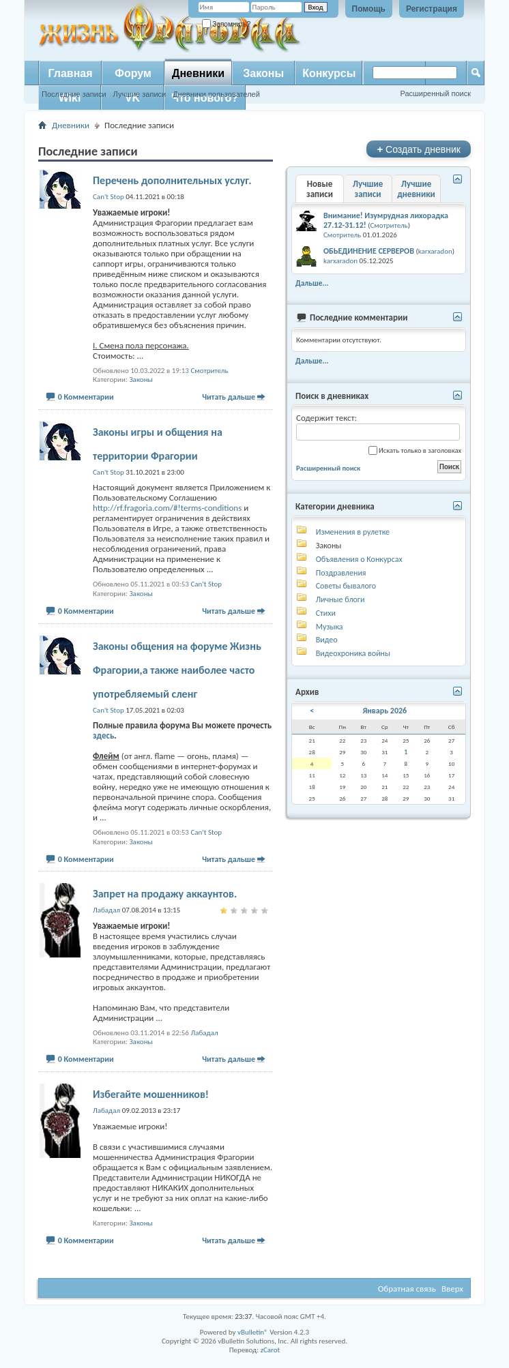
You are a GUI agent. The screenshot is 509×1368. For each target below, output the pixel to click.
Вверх (452, 1288)
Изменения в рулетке (353, 532)
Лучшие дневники (416, 189)
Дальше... (312, 283)
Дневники (198, 73)
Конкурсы (328, 73)
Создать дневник (419, 149)
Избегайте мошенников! (151, 1094)
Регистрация (431, 9)
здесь (103, 735)
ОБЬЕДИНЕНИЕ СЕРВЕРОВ (368, 251)
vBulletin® (252, 1332)
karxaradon (435, 251)
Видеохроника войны (353, 653)
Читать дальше (228, 397)
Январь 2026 (384, 710)
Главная (70, 73)
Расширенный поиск (435, 93)
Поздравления (341, 573)
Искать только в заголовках (414, 450)
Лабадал (204, 1032)
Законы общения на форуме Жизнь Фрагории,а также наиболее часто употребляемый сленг (177, 670)
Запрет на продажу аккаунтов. (165, 893)
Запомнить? (226, 24)
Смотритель (209, 370)
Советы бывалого (346, 586)
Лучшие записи (139, 94)
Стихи (326, 613)
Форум (133, 73)
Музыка (329, 626)
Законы (263, 73)
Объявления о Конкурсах (359, 559)
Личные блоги (340, 599)
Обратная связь (407, 1288)
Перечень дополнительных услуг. (172, 180)
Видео (327, 639)
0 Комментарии (86, 397)
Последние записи (74, 94)
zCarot (270, 1349)
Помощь (369, 9)
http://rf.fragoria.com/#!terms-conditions (167, 508)
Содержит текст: (378, 427)
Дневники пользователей (216, 94)
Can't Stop (206, 584)
